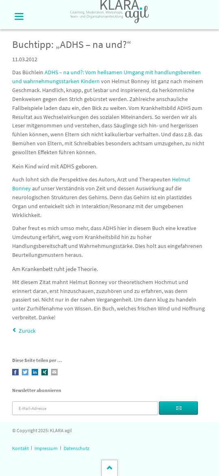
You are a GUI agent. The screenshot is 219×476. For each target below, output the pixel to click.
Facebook (15, 372)
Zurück (27, 330)
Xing (44, 372)
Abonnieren (178, 408)
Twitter (25, 372)
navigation (19, 16)
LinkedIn (35, 372)
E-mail (54, 372)
